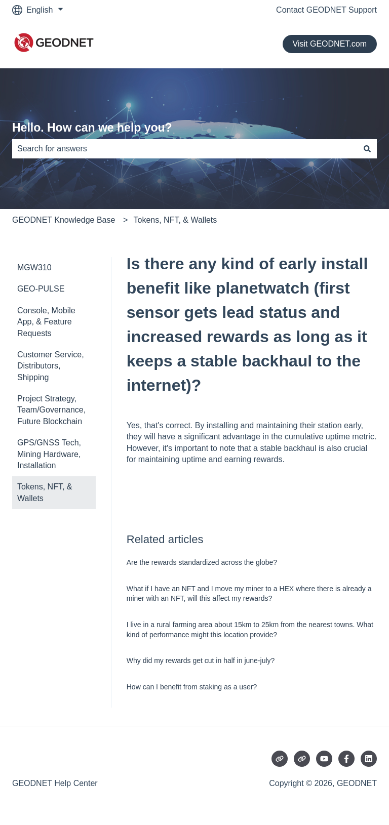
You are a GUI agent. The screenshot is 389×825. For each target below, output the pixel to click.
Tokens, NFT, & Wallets (175, 220)
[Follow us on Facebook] (346, 759)
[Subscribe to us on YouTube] (324, 759)
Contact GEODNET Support (326, 10)
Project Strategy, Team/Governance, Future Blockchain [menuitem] (51, 410)
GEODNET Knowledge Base (63, 220)
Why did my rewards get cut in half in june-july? (201, 660)
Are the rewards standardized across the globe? (202, 562)
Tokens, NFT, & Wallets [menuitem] (44, 492)
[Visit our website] (279, 759)
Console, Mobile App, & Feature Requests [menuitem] (46, 322)
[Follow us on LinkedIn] (369, 759)
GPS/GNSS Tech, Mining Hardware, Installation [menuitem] (49, 454)
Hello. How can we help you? (92, 127)
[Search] (367, 148)
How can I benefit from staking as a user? (192, 687)
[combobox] (185, 148)
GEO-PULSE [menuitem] (40, 288)
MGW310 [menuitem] (34, 267)
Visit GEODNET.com (330, 43)
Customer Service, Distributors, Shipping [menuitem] (50, 366)
